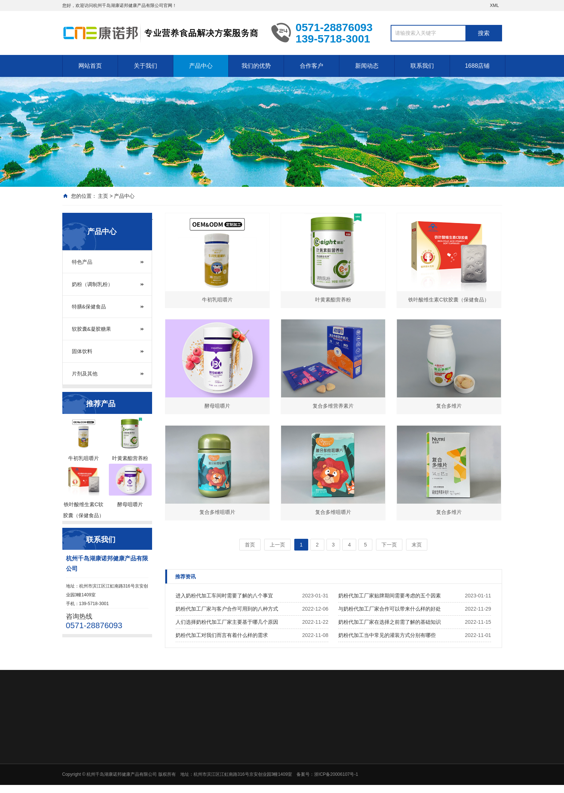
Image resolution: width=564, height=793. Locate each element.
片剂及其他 (84, 374)
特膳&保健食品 (89, 307)
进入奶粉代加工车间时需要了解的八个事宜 (224, 596)
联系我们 (422, 66)
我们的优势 (256, 66)
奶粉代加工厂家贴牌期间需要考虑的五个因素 (389, 596)
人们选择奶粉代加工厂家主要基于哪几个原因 (227, 622)
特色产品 (82, 262)
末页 (417, 545)
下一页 (389, 545)
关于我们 (145, 66)
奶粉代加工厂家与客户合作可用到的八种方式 (227, 609)
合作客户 (311, 66)
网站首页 (90, 66)
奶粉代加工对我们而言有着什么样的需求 (222, 635)
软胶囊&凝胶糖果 (91, 329)
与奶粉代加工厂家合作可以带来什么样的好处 (389, 609)
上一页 (277, 545)
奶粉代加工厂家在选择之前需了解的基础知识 (389, 622)
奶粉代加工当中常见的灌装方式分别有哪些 (387, 635)
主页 (103, 196)
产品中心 (201, 66)
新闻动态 (367, 66)
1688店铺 (477, 66)
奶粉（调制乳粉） (92, 284)
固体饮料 (82, 351)
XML (494, 5)
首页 (250, 545)
